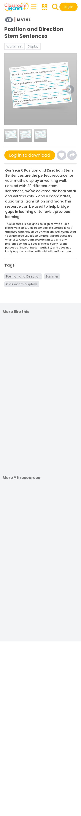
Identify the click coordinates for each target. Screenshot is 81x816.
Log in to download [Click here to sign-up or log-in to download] (29, 155)
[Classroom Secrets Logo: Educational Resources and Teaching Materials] (16, 7)
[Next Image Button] (69, 89)
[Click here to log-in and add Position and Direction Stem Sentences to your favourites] (61, 155)
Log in (68, 6)
